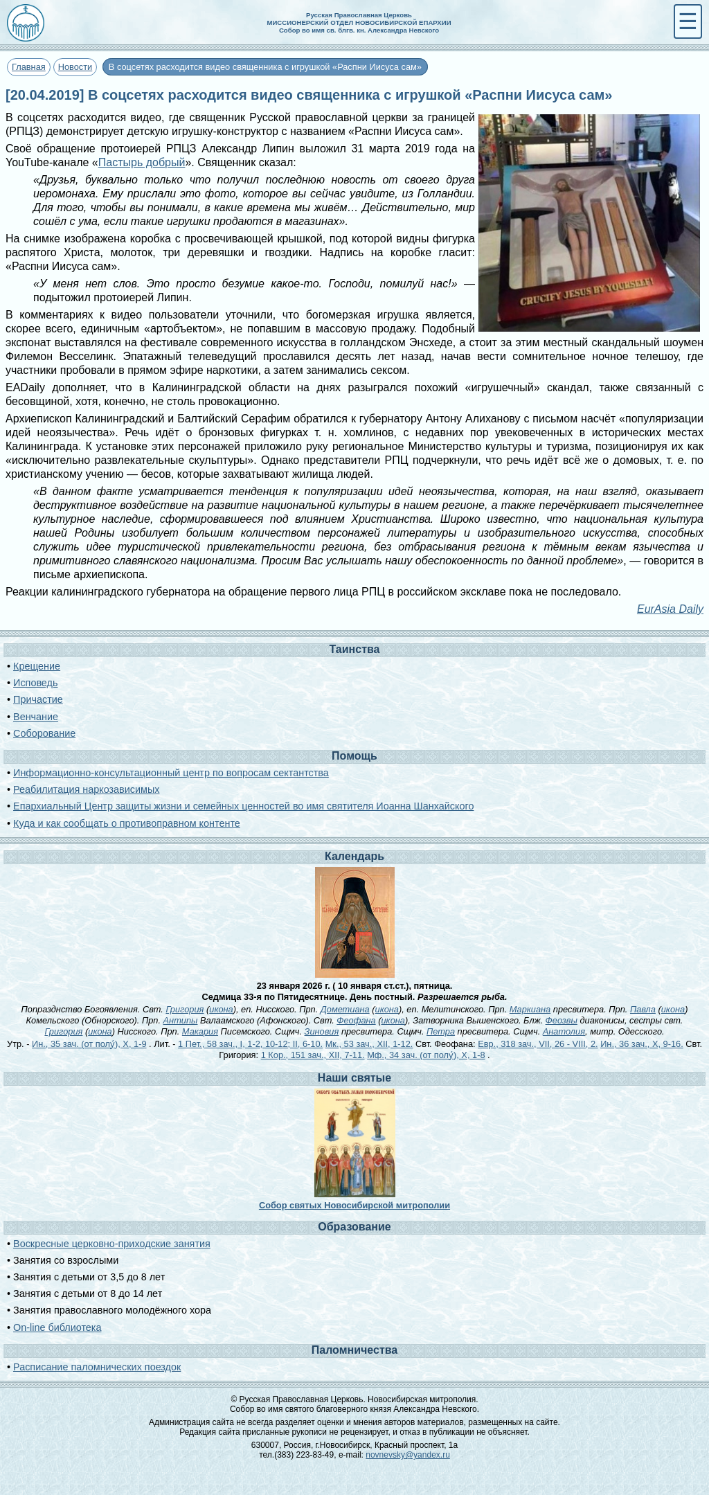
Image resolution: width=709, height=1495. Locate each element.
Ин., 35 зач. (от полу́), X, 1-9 (89, 1044)
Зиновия (322, 1031)
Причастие (38, 699)
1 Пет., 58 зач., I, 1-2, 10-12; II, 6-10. (250, 1044)
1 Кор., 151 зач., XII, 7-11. (313, 1055)
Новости (75, 67)
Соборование (44, 733)
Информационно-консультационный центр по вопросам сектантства (171, 772)
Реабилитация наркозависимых (86, 789)
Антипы (180, 1020)
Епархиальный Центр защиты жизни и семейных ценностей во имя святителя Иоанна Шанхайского (243, 806)
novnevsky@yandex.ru (408, 1455)
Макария (200, 1031)
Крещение (36, 666)
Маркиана (530, 1009)
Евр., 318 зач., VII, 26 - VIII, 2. (538, 1044)
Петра (441, 1031)
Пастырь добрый (142, 162)
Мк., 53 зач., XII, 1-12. (369, 1044)
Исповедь (35, 682)
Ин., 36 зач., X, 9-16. (641, 1044)
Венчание (35, 716)
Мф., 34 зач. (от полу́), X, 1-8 (426, 1055)
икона (221, 1009)
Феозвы (561, 1020)
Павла (643, 1009)
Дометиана (345, 1009)
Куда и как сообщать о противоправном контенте (126, 823)
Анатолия (564, 1031)
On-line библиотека (57, 1327)
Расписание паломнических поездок (97, 1366)
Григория (184, 1009)
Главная (29, 67)
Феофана (355, 1020)
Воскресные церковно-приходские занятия (111, 1243)
